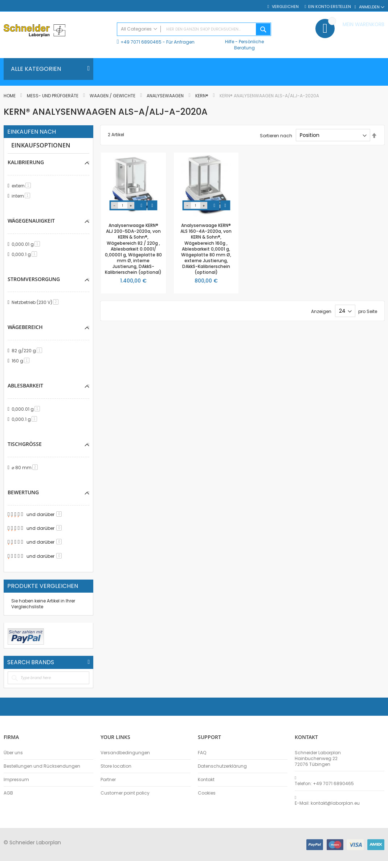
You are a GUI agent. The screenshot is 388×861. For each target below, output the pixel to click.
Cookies (207, 793)
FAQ (202, 753)
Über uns (13, 753)
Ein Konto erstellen (329, 6)
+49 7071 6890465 (141, 42)
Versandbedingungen (125, 753)
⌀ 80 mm (26, 469)
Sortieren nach (276, 135)
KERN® (202, 96)
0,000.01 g (27, 244)
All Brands (88, 664)
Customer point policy (125, 793)
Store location (116, 766)
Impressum (16, 780)
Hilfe (229, 41)
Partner (108, 780)
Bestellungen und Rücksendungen (42, 766)
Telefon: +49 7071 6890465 (324, 784)
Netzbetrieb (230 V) (36, 303)
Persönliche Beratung (249, 44)
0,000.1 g (26, 255)
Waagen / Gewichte (113, 96)
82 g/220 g (28, 352)
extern (22, 186)
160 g (22, 362)
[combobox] (194, 29)
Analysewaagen (166, 96)
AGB (8, 793)
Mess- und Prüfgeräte (53, 96)
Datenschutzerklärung (222, 766)
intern (22, 196)
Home (10, 96)
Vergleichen (285, 6)
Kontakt (206, 780)
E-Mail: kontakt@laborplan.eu (327, 803)
